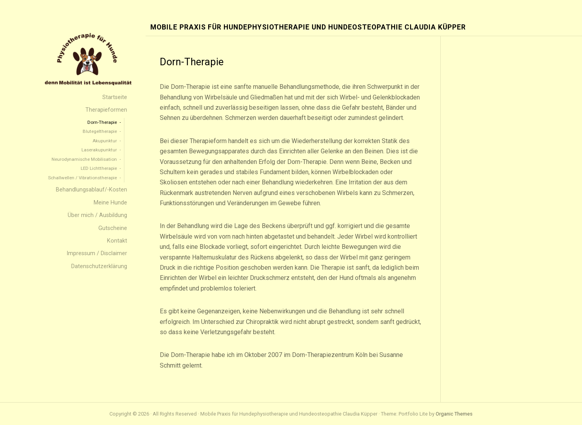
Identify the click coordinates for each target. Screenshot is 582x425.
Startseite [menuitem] (114, 97)
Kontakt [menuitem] (117, 240)
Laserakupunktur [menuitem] (99, 150)
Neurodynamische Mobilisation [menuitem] (84, 159)
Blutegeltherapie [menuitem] (100, 131)
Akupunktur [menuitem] (104, 141)
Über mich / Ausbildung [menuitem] (97, 215)
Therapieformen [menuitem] (106, 110)
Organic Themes (454, 414)
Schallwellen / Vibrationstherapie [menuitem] (82, 177)
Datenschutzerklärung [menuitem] (99, 266)
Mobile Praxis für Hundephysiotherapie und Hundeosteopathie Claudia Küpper (308, 27)
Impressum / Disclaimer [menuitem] (97, 253)
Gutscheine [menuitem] (112, 228)
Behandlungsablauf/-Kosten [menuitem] (91, 189)
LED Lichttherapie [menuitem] (99, 168)
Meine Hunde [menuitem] (110, 202)
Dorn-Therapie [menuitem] (102, 122)
